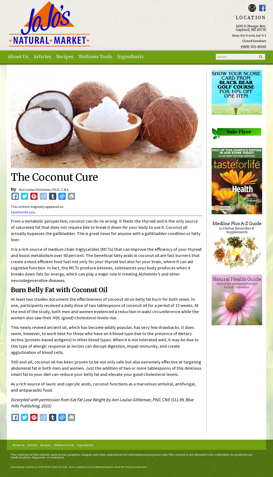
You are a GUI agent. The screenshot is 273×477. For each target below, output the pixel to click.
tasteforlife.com (23, 212)
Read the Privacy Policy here (131, 467)
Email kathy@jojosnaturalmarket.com (252, 8)
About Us (18, 57)
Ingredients (130, 57)
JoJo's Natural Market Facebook (262, 8)
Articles (42, 57)
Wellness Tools (95, 57)
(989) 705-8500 (253, 47)
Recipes (64, 57)
